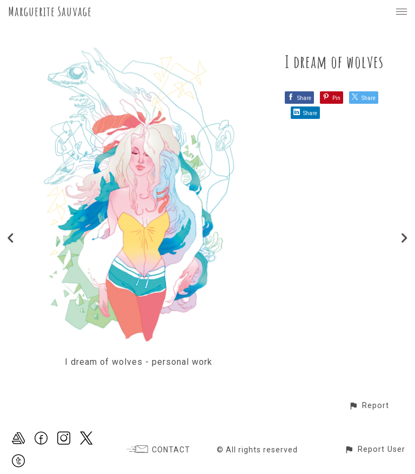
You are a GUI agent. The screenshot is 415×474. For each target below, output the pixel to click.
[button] (368, 406)
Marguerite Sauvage (50, 11)
